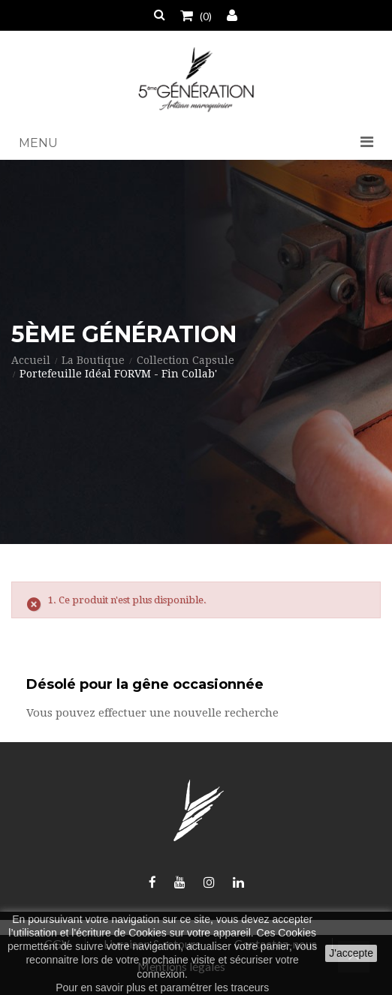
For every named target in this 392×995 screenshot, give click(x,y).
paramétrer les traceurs (214, 987)
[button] (196, 144)
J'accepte (351, 953)
